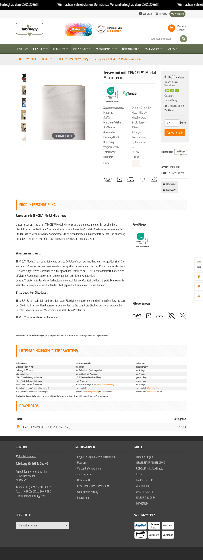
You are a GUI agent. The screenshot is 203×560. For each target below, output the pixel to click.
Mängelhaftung (93, 391)
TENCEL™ (47, 59)
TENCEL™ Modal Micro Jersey (72, 59)
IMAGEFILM (142, 503)
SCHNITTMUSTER (106, 49)
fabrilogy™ (169, 189)
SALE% (172, 49)
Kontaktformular (26, 456)
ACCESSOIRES (153, 49)
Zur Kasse (147, 13)
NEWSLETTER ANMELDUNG (150, 462)
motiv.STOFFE (81, 49)
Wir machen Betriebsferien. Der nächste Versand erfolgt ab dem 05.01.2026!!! (112, 5)
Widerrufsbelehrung (87, 492)
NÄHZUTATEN (130, 49)
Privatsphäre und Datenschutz (93, 486)
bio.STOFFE (40, 49)
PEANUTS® (22, 49)
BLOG (139, 474)
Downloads (169, 184)
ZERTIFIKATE (143, 486)
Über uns (82, 462)
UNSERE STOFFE (144, 492)
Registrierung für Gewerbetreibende (96, 457)
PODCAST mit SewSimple (149, 468)
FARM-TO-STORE (145, 480)
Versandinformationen (105, 384)
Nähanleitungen (144, 457)
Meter (183, 123)
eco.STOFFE (60, 49)
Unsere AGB (83, 480)
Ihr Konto (163, 13)
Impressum (83, 497)
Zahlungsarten (84, 474)
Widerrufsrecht (152, 388)
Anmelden (179, 13)
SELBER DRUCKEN (145, 497)
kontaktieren (151, 391)
